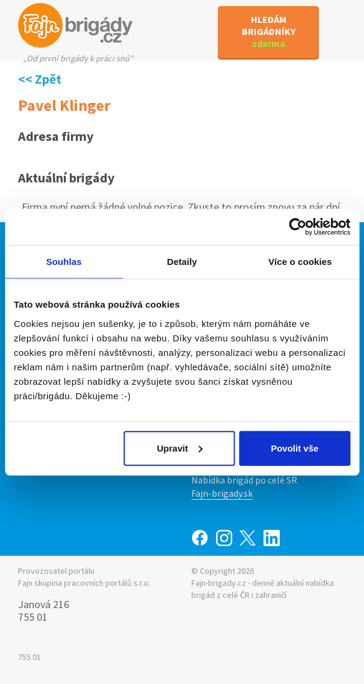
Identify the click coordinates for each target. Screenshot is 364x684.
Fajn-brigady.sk (222, 493)
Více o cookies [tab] (300, 261)
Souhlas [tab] (64, 261)
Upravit (180, 448)
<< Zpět (39, 78)
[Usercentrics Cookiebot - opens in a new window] (297, 227)
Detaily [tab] (182, 261)
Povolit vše (294, 448)
